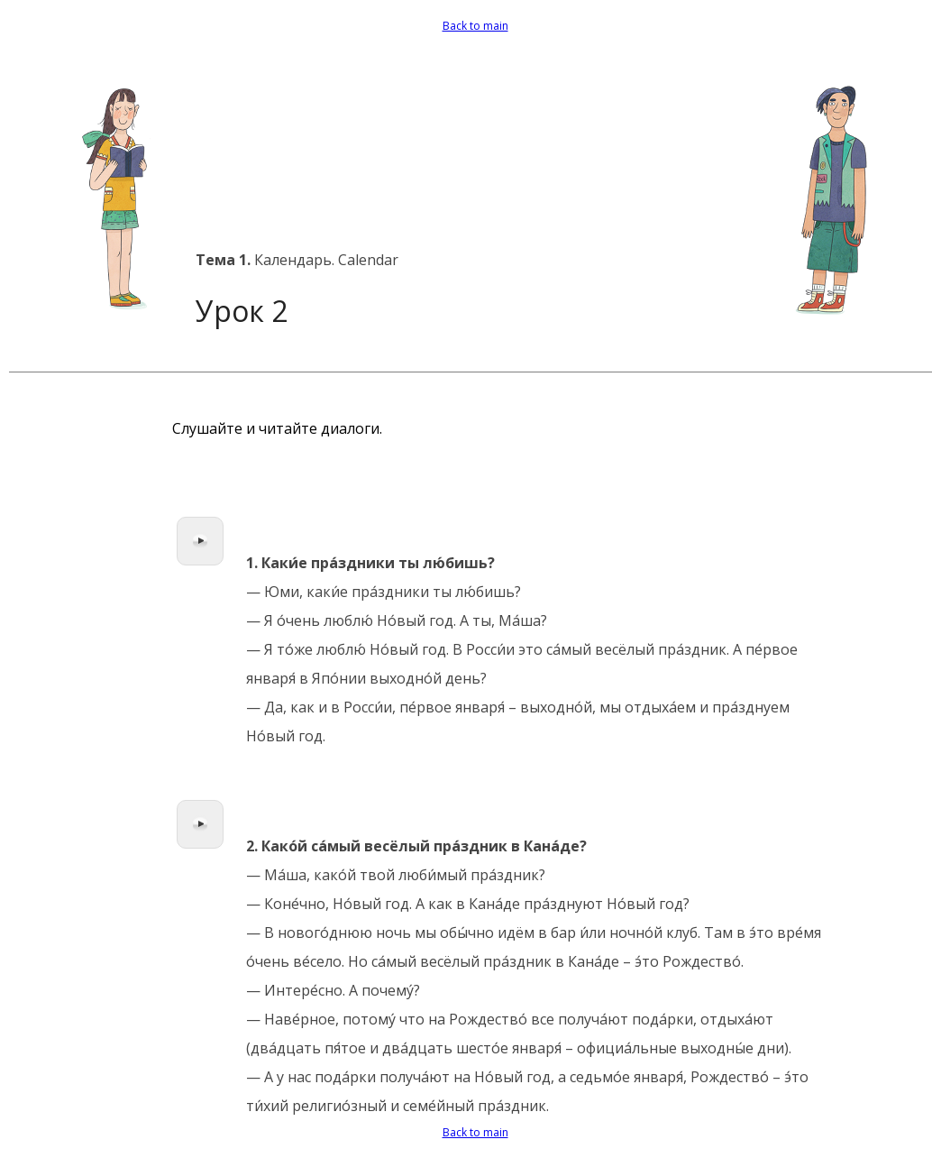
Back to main (475, 25)
